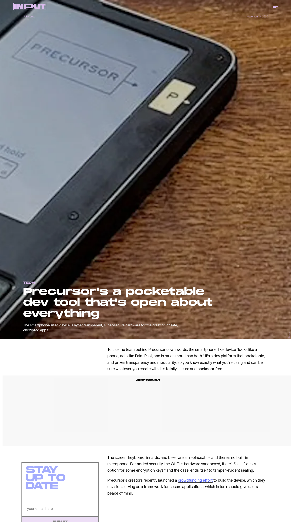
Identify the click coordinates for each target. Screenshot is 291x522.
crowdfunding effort (195, 480)
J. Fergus (28, 16)
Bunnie (289, 335)
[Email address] (60, 511)
